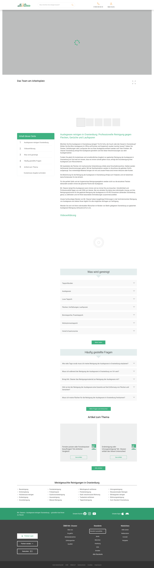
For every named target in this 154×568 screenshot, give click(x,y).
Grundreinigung (24, 500)
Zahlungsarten (70, 540)
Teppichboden (67, 283)
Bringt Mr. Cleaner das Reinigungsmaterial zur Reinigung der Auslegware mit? (90, 379)
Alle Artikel (98, 468)
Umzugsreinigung (116, 489)
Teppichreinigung (86, 500)
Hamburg (98, 543)
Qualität (70, 544)
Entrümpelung (24, 492)
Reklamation (125, 533)
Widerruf (73, 565)
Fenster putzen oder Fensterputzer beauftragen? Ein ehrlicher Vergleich (75, 449)
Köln (97, 547)
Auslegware (66, 291)
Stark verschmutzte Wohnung (90, 495)
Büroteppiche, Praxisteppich (72, 315)
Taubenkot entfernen (87, 497)
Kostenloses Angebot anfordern (35, 173)
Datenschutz (81, 565)
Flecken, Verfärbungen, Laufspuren (75, 307)
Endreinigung (23, 497)
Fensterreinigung (55, 489)
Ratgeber (125, 540)
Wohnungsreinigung (117, 497)
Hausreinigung (54, 497)
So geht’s (70, 533)
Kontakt (125, 537)
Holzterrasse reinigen (26, 495)
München (97, 540)
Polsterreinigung (85, 492)
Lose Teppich (67, 299)
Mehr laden (98, 342)
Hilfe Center (125, 530)
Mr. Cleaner (21, 513)
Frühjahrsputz (54, 492)
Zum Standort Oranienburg (119, 500)
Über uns (70, 530)
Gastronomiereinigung (57, 495)
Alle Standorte (98, 554)
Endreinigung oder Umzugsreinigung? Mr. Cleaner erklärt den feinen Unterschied (114, 449)
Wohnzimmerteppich (70, 323)
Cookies (90, 565)
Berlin (97, 536)
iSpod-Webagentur (68, 547)
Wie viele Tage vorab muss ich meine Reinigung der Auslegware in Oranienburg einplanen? (95, 364)
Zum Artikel (78, 457)
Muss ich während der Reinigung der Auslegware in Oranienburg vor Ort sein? (90, 371)
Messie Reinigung (55, 500)
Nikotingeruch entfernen (88, 489)
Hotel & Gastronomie (70, 331)
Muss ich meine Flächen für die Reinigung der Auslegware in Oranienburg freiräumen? (93, 398)
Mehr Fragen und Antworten (98, 409)
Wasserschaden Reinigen (118, 492)
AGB (66, 565)
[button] (134, 82)
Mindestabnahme (70, 537)
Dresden (97, 550)
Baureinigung (23, 489)
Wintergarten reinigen (117, 495)
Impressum (98, 565)
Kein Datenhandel (58, 565)
